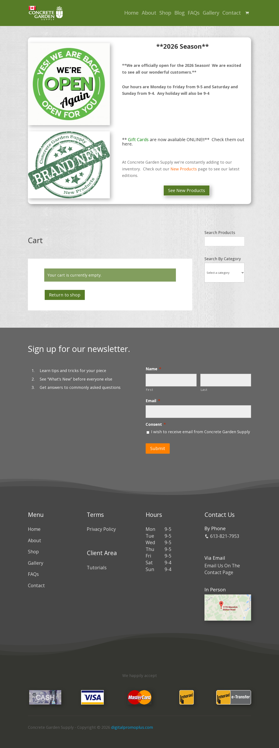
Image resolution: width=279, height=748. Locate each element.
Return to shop (64, 295)
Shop (165, 14)
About (149, 14)
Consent (156, 424)
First (149, 389)
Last (204, 389)
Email (153, 400)
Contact (231, 14)
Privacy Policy (101, 527)
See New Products (186, 190)
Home (131, 14)
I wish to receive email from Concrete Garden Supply (200, 431)
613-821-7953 (221, 534)
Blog (179, 14)
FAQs (193, 14)
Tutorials (97, 565)
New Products (183, 168)
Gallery (211, 14)
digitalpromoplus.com (132, 724)
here (127, 144)
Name (153, 368)
